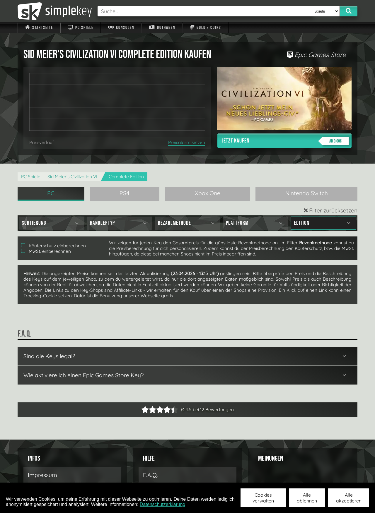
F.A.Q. (150, 474)
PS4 (124, 193)
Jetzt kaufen (285, 141)
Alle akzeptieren (349, 498)
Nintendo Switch (306, 193)
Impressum (42, 474)
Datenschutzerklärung (162, 504)
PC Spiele (80, 27)
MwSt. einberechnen (46, 251)
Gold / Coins (205, 27)
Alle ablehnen (307, 498)
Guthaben (162, 27)
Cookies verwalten (263, 498)
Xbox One (207, 193)
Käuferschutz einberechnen (53, 245)
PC (50, 193)
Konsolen (121, 27)
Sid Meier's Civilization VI (72, 176)
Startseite (39, 27)
